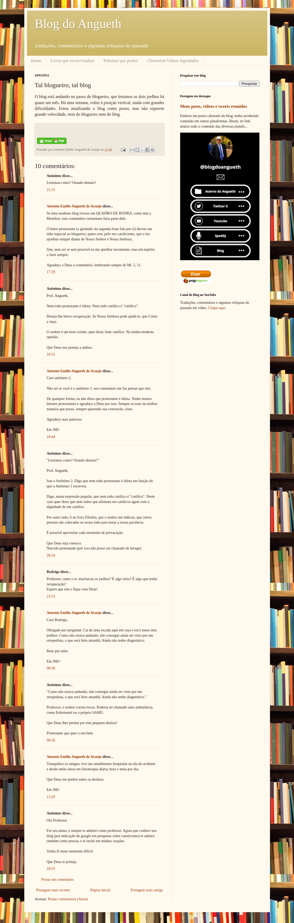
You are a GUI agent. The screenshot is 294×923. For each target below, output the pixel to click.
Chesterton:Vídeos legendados (173, 60)
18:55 (51, 869)
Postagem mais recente (53, 890)
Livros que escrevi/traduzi (72, 60)
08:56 (51, 740)
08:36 (51, 668)
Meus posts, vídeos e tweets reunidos (213, 106)
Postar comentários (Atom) (68, 899)
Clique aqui (216, 308)
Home (36, 60)
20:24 (51, 555)
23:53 (51, 596)
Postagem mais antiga (146, 890)
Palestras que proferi (121, 60)
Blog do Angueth (78, 24)
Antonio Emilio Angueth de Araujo (74, 206)
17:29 (51, 272)
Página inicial (100, 890)
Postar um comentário (57, 880)
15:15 (51, 190)
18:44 (51, 437)
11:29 (51, 797)
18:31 (51, 354)
